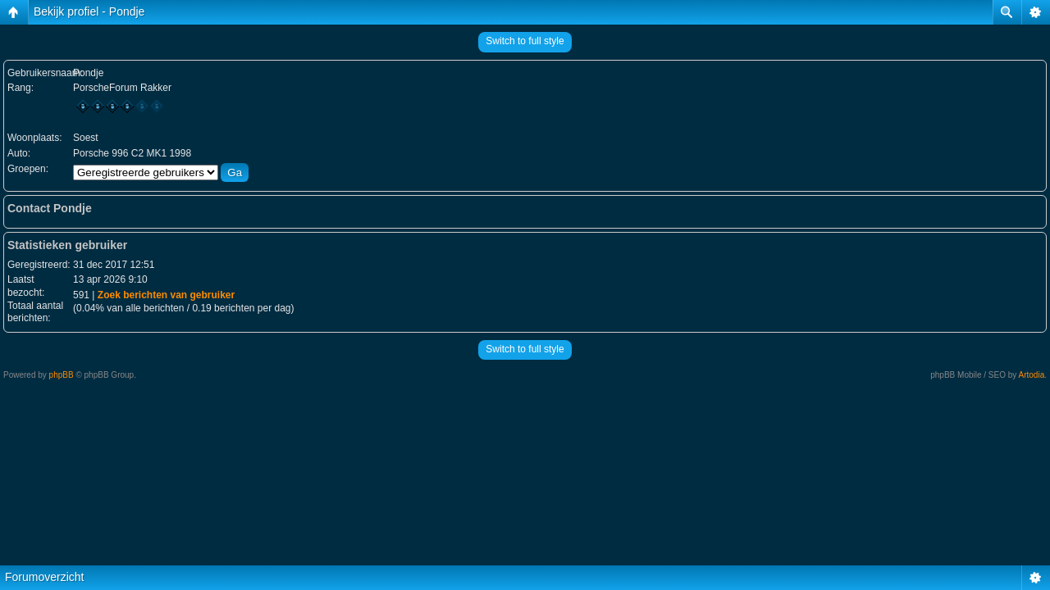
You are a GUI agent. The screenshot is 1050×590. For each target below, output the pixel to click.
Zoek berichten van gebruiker (166, 295)
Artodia (1032, 374)
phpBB (61, 374)
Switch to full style (525, 41)
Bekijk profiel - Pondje (89, 11)
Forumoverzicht (44, 576)
